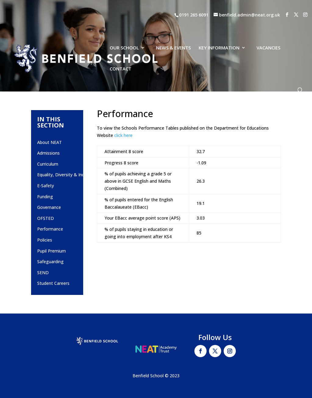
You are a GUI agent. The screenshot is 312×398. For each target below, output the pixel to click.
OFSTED (45, 218)
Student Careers (53, 283)
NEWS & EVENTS (173, 30)
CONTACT (120, 51)
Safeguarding (50, 261)
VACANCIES (268, 30)
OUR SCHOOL (124, 30)
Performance (50, 229)
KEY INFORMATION (219, 30)
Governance (49, 207)
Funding (45, 196)
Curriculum (47, 164)
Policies (44, 240)
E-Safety (45, 185)
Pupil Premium (51, 251)
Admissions (48, 153)
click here (123, 135)
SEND (43, 272)
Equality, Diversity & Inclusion (66, 174)
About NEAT (49, 142)
